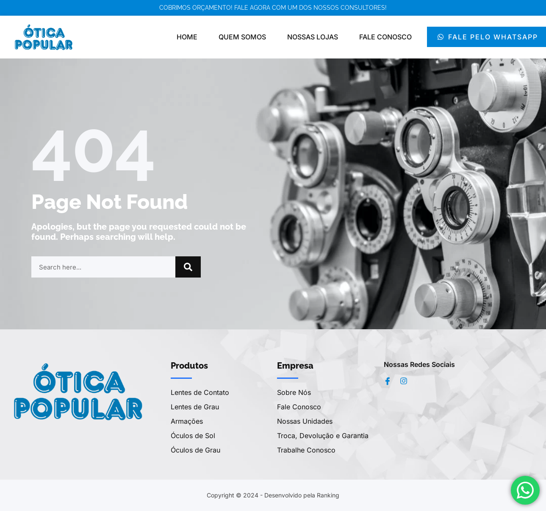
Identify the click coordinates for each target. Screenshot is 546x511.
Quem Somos (242, 37)
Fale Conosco (385, 37)
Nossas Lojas (312, 37)
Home (187, 37)
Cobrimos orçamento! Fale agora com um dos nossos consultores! (273, 7)
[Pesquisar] (188, 267)
